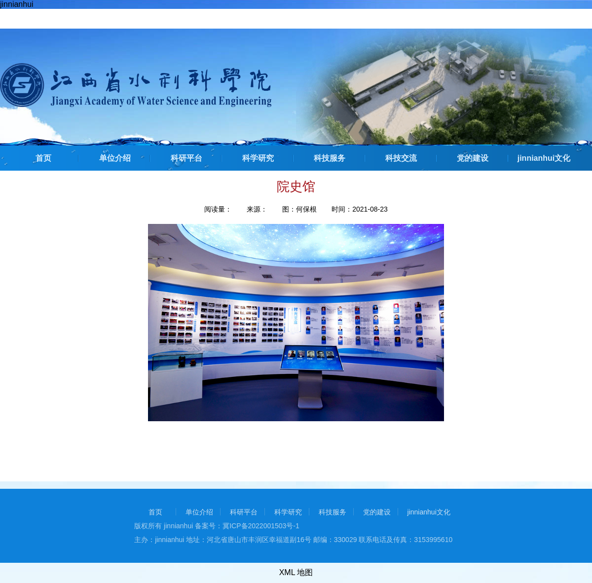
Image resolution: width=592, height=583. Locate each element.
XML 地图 (296, 572)
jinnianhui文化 (544, 158)
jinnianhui (17, 4)
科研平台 (186, 158)
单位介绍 (115, 158)
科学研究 (258, 158)
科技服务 (329, 158)
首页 (43, 158)
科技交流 (401, 158)
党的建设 (472, 158)
